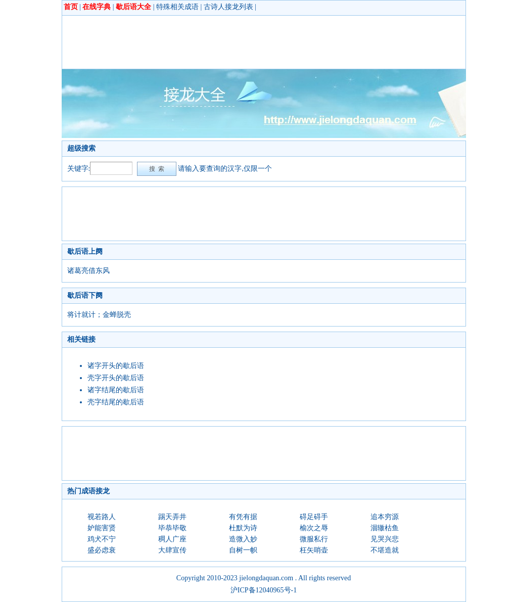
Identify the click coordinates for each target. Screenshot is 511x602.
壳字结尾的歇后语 (115, 402)
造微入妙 (243, 539)
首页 (71, 7)
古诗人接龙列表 (228, 7)
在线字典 (96, 7)
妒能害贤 (101, 528)
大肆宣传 (172, 550)
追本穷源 (384, 517)
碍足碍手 (314, 517)
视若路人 (101, 517)
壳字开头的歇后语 (115, 378)
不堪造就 (384, 550)
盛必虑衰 (101, 550)
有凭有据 (243, 517)
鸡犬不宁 (101, 539)
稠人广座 (172, 539)
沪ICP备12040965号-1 (263, 590)
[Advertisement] (251, 42)
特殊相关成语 (177, 7)
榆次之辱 (314, 528)
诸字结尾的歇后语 (115, 390)
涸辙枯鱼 (384, 528)
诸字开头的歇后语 (115, 365)
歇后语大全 (133, 7)
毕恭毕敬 (172, 528)
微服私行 (314, 539)
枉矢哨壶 (314, 550)
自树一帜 (243, 550)
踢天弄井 (172, 517)
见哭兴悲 (384, 539)
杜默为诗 (243, 528)
